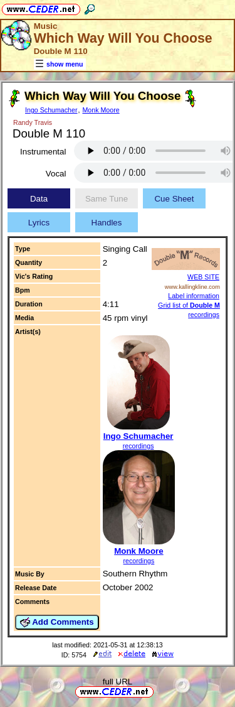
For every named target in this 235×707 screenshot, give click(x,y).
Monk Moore (100, 110)
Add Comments (57, 622)
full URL (117, 681)
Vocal (56, 173)
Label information (193, 296)
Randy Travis (32, 122)
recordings (138, 446)
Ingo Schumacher (51, 110)
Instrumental (43, 151)
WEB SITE (203, 277)
